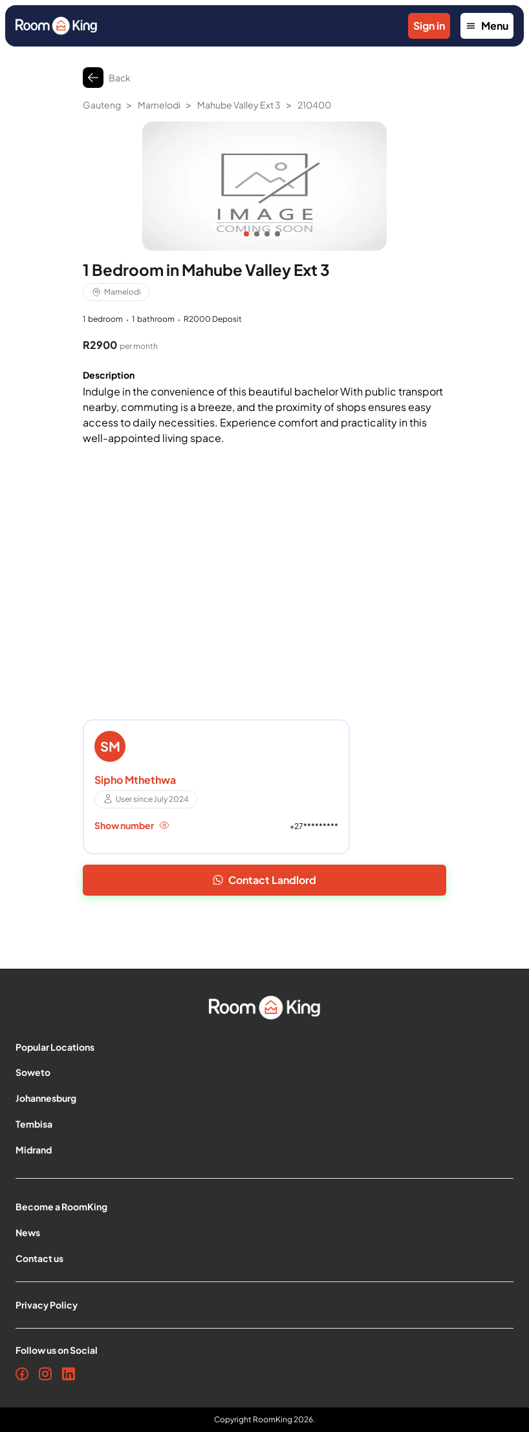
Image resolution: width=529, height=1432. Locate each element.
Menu (487, 25)
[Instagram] (45, 1373)
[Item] (246, 234)
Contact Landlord (264, 880)
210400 (314, 105)
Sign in (429, 25)
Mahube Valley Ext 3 (239, 105)
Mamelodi (159, 105)
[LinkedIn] (68, 1373)
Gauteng (102, 105)
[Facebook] (22, 1373)
